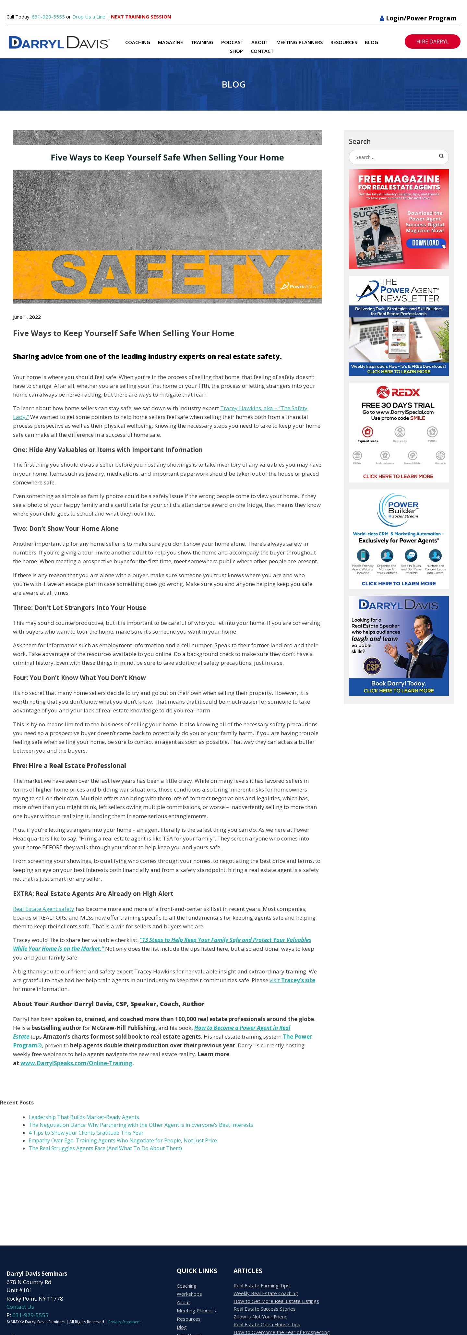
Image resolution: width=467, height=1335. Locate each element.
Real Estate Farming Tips (262, 1285)
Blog (371, 42)
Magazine (170, 42)
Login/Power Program (418, 18)
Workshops (189, 1294)
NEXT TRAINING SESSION (141, 16)
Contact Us (20, 1306)
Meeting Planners (299, 42)
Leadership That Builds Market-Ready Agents (84, 1117)
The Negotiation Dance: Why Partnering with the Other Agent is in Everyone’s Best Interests (142, 1124)
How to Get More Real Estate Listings (276, 1301)
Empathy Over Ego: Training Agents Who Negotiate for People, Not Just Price (123, 1140)
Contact (262, 51)
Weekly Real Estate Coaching (266, 1293)
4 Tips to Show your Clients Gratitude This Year (86, 1132)
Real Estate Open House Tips (267, 1324)
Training (202, 42)
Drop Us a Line (88, 16)
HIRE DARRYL (432, 41)
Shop (236, 51)
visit (292, 980)
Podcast (232, 42)
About (260, 42)
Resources (343, 42)
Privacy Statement (124, 1322)
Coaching (137, 42)
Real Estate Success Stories (265, 1308)
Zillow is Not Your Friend (261, 1316)
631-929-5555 (48, 16)
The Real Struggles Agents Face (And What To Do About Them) (105, 1148)
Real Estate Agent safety (43, 908)
